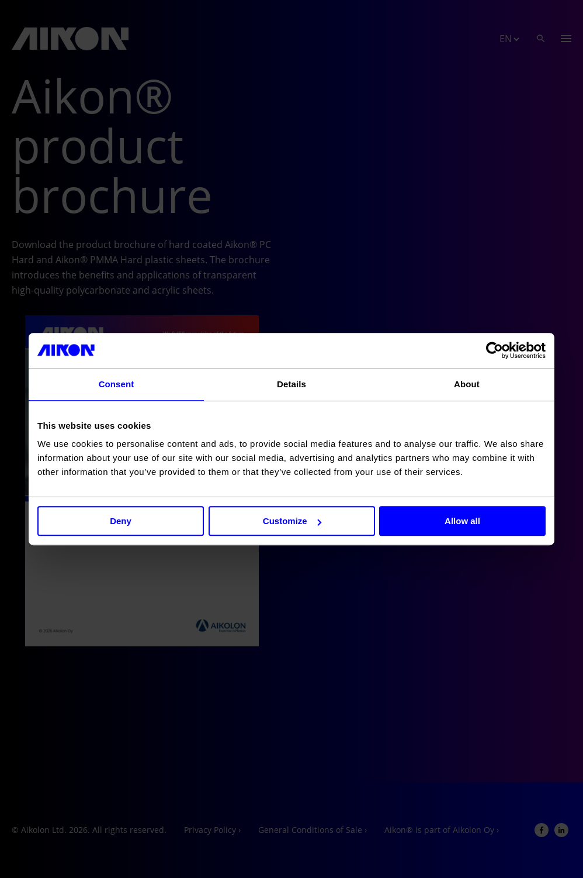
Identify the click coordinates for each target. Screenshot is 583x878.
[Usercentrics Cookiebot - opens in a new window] (494, 350)
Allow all (462, 521)
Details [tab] (291, 384)
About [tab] (467, 384)
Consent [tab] (116, 384)
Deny (120, 521)
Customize (292, 521)
